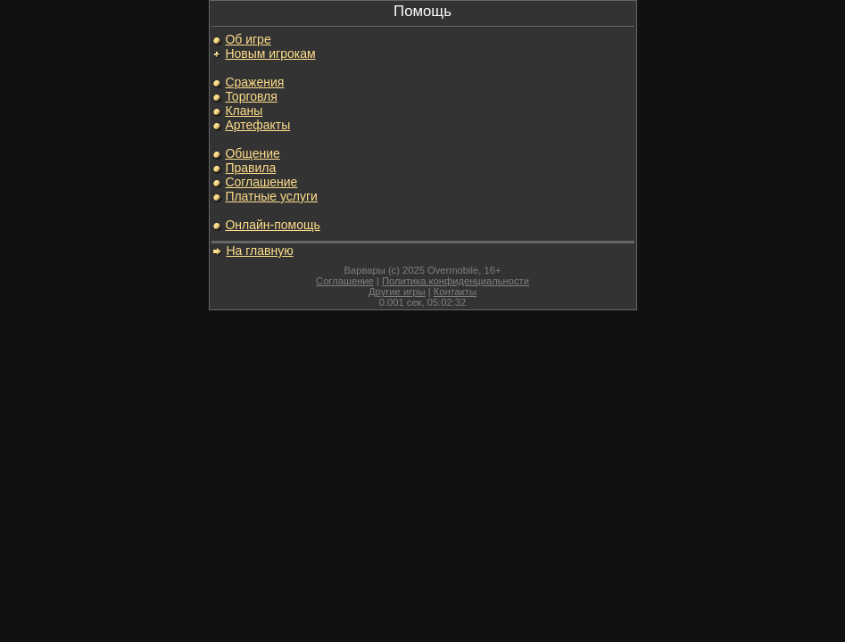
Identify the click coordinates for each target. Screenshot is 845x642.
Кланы (243, 110)
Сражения (254, 82)
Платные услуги (271, 196)
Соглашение (261, 182)
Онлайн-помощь (272, 225)
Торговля (251, 96)
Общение (252, 153)
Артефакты (257, 125)
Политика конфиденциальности (455, 281)
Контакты (455, 291)
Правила (250, 167)
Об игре (247, 39)
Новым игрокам (270, 53)
